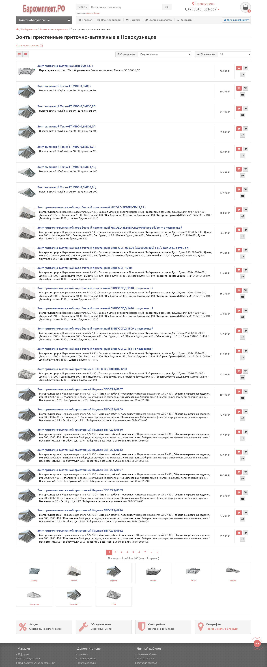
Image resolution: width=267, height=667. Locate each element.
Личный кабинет (146, 654)
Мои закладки (144, 658)
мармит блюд (93, 13)
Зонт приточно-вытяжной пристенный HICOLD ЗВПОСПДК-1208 (82, 369)
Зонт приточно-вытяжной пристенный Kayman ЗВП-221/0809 (80, 409)
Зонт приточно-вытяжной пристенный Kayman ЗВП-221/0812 (80, 449)
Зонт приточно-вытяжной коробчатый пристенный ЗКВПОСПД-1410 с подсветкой (95, 308)
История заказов (146, 662)
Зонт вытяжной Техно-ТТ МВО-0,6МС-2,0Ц (66, 187)
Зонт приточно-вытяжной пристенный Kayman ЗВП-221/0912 (80, 530)
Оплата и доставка (28, 658)
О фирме (133, 19)
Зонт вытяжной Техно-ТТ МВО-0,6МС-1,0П (66, 126)
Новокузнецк (203, 3)
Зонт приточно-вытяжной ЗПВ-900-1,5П (65, 65)
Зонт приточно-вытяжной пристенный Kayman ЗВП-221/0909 (80, 490)
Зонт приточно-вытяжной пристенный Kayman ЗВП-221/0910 (80, 510)
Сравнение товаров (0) (29, 45)
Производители (109, 19)
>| (157, 552)
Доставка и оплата (158, 19)
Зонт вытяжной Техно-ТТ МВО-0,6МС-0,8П (66, 106)
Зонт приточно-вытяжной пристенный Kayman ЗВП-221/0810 (80, 429)
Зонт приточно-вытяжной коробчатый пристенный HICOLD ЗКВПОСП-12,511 (91, 207)
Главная (85, 19)
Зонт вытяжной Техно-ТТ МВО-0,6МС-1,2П (66, 146)
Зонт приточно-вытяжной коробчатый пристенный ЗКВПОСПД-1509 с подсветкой (95, 328)
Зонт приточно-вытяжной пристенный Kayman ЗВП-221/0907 (80, 469)
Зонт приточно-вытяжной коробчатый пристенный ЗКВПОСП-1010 (84, 267)
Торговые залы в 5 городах (222, 628)
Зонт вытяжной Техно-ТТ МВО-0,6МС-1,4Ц (66, 166)
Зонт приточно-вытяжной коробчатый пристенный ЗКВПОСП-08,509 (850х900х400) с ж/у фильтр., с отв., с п (112, 247)
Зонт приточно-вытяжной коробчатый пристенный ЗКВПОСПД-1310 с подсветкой (95, 288)
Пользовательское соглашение (35, 662)
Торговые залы (86, 662)
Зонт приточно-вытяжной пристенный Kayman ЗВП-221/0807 (80, 389)
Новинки (82, 654)
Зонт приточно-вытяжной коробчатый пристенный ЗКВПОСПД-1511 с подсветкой (95, 348)
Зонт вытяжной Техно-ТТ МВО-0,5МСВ (64, 86)
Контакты (184, 19)
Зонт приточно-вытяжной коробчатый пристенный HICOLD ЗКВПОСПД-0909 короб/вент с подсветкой (109, 227)
